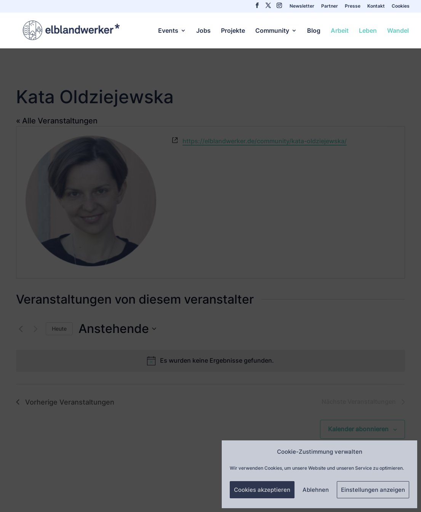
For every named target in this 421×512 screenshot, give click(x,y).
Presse (352, 6)
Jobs (203, 31)
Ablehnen (316, 489)
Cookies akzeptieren (262, 489)
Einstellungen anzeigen (373, 489)
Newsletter (302, 6)
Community (272, 31)
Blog (313, 31)
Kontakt (376, 6)
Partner (329, 6)
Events (168, 31)
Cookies (401, 6)
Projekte (233, 31)
